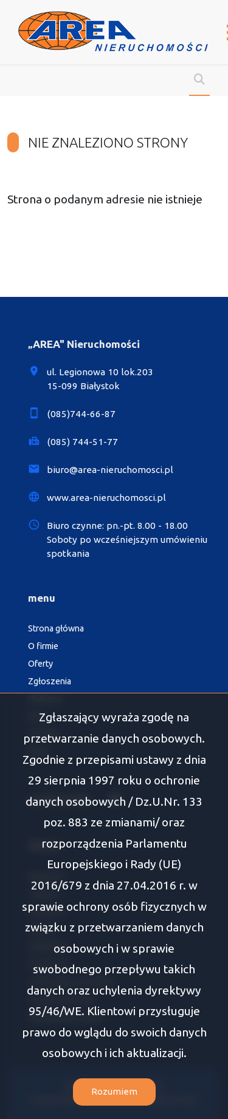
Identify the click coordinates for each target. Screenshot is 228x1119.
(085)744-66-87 (81, 414)
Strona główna (56, 628)
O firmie (43, 646)
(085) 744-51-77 (82, 442)
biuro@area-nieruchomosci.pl (110, 469)
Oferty (40, 663)
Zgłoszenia (49, 681)
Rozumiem (114, 1091)
